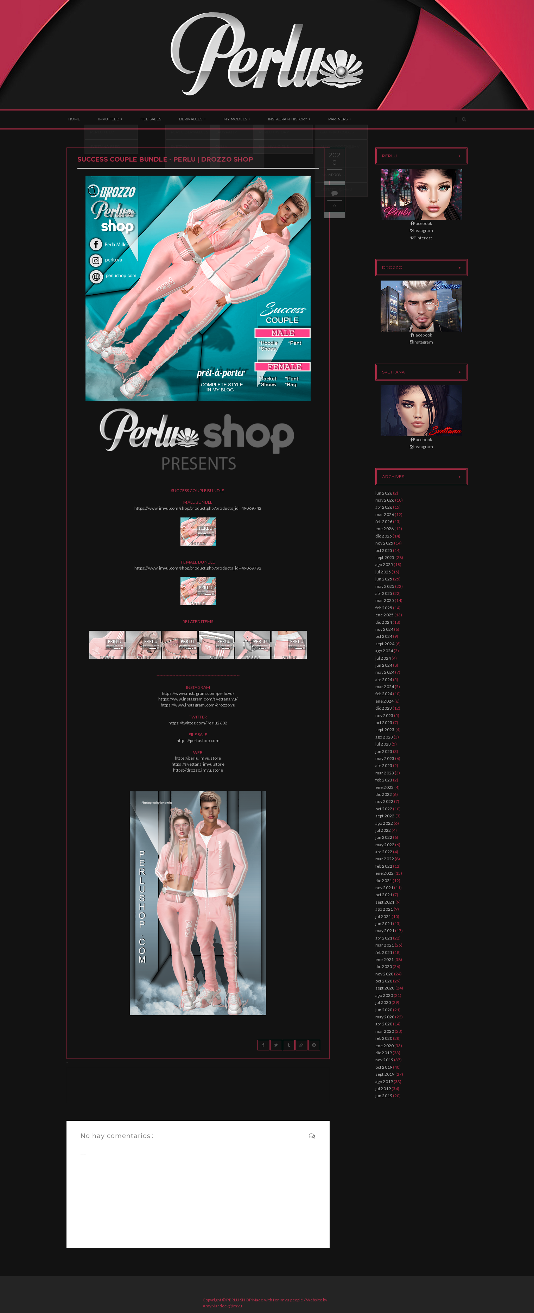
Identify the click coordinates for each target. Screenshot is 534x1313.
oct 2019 (384, 1067)
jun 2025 (384, 579)
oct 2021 (384, 894)
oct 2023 (384, 722)
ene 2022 (384, 873)
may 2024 (385, 672)
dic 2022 (383, 794)
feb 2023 (384, 780)
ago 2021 (384, 909)
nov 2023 (384, 715)
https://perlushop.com (198, 740)
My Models (219, 120)
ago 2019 (384, 1081)
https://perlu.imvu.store (198, 758)
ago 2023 (384, 737)
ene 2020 (384, 1045)
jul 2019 (383, 1088)
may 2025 (385, 586)
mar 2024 (384, 686)
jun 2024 (384, 665)
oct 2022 (384, 808)
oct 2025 (384, 550)
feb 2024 (384, 693)
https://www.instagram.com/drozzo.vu (198, 705)
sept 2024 (385, 643)
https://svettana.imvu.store (198, 764)
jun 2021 (384, 923)
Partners (314, 120)
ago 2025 (384, 564)
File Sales (141, 120)
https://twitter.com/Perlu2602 (198, 722)
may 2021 (385, 930)
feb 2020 (384, 1038)
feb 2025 (384, 607)
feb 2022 (384, 866)
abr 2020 (384, 1023)
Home (72, 120)
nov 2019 (384, 1059)
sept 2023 (385, 729)
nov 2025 (384, 543)
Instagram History (267, 120)
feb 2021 (384, 952)
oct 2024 (384, 636)
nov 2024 (384, 629)
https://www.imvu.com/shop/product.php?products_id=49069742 (198, 508)
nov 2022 (384, 801)
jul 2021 (383, 916)
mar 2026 (384, 514)
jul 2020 (383, 1002)
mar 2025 (384, 600)
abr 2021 (384, 938)
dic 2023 (383, 708)
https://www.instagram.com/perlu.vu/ (198, 693)
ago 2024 (384, 650)
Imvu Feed (103, 120)
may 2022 (385, 844)
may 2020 (385, 1016)
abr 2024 (384, 679)
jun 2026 (384, 493)
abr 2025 (384, 593)
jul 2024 (383, 658)
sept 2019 (385, 1074)
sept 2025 (385, 557)
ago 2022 (384, 823)
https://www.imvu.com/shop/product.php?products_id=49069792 (198, 568)
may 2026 (385, 500)
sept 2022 (385, 815)
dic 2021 (383, 880)
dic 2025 (383, 536)
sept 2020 (385, 988)
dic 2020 (383, 966)
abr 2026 (384, 507)
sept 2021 (385, 902)
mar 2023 (384, 772)
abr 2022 (384, 851)
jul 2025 (383, 571)
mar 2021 (384, 945)
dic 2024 (383, 622)
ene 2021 (384, 959)
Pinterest (421, 237)
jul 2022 (383, 830)
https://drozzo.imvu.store (198, 770)
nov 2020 (384, 973)
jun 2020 (384, 1009)
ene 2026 (384, 528)
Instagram (421, 230)
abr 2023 (384, 765)
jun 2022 (384, 837)
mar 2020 (384, 1031)
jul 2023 (383, 744)
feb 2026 (384, 521)
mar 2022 (384, 858)
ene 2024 (384, 701)
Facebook (421, 223)
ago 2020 (384, 995)
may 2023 (385, 758)
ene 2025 (384, 614)
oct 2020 (384, 981)
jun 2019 (384, 1095)
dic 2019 (383, 1052)
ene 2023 (384, 787)
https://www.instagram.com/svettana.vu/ (197, 699)
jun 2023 (384, 751)
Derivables (178, 120)
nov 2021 (384, 887)
